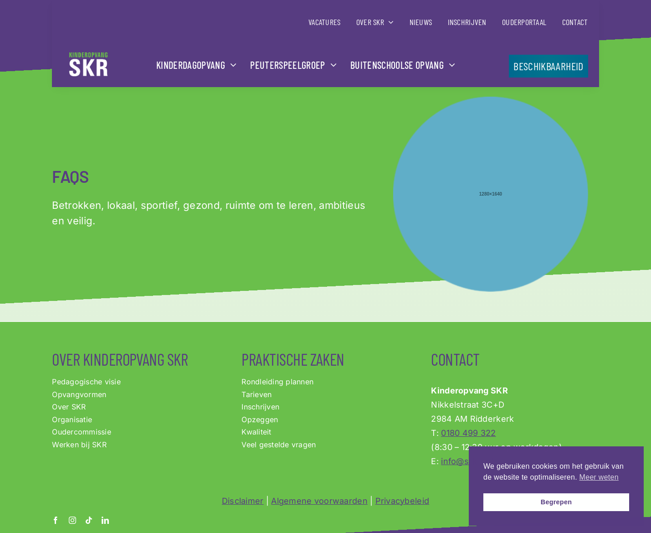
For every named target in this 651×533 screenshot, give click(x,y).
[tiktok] (88, 520)
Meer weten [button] (599, 477)
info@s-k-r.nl (467, 461)
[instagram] (72, 520)
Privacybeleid (402, 501)
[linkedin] (105, 520)
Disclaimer (243, 501)
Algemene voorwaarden (319, 501)
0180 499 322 (468, 433)
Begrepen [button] (556, 502)
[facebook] (55, 520)
